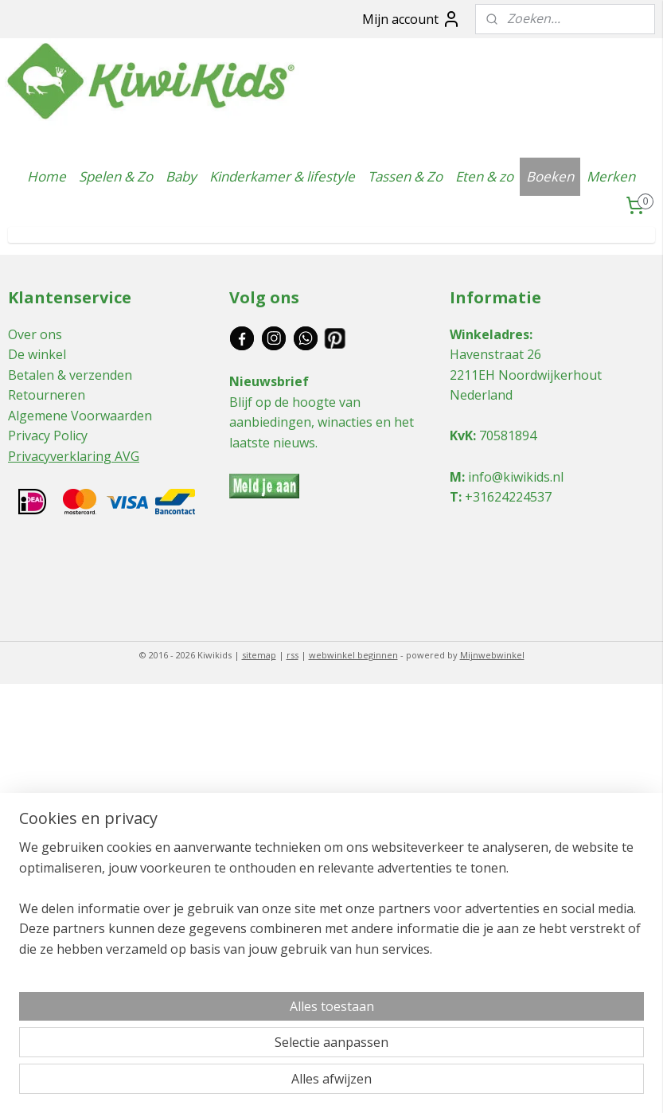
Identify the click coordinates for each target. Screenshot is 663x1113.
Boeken (550, 176)
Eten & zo (484, 176)
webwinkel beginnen (353, 655)
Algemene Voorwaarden (80, 415)
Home (46, 176)
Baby (181, 176)
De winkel (37, 354)
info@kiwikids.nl (516, 477)
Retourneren (46, 395)
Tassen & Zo (405, 176)
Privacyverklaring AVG (73, 456)
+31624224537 (508, 497)
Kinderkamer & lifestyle (282, 176)
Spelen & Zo (116, 176)
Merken (611, 176)
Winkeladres (489, 334)
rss (292, 655)
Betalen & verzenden (70, 375)
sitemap (259, 655)
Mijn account (411, 19)
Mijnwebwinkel (492, 655)
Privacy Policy (48, 435)
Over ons (35, 334)
